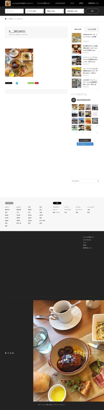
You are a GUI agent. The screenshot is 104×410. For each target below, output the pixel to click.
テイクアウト (67, 209)
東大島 (29, 215)
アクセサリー (56, 207)
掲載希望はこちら (93, 3)
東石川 (41, 215)
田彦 (41, 218)
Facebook (8, 353)
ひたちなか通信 (84, 353)
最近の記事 (78, 29)
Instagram (10, 353)
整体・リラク (56, 212)
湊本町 (29, 218)
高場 (41, 223)
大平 (18, 212)
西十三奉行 (42, 220)
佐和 (41, 207)
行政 (65, 212)
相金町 (6, 220)
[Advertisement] (85, 162)
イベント (66, 207)
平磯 (41, 212)
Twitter (5, 353)
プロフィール (41, 404)
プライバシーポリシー (59, 404)
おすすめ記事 (92, 29)
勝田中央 (7, 209)
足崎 (6, 223)
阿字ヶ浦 (19, 223)
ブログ (72, 3)
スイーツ (55, 209)
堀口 (41, 209)
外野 (6, 212)
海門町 (18, 218)
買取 (77, 212)
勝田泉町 (19, 209)
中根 (29, 207)
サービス (78, 207)
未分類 (18, 215)
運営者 (81, 3)
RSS (13, 353)
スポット (7, 207)
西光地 (29, 220)
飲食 (88, 212)
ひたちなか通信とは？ (43, 3)
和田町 (29, 209)
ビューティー (79, 209)
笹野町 (18, 220)
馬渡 (29, 223)
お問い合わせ (49, 404)
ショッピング (90, 207)
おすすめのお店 (60, 3)
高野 (6, 226)
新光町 (6, 215)
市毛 (29, 212)
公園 (88, 209)
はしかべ (19, 207)
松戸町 (6, 218)
